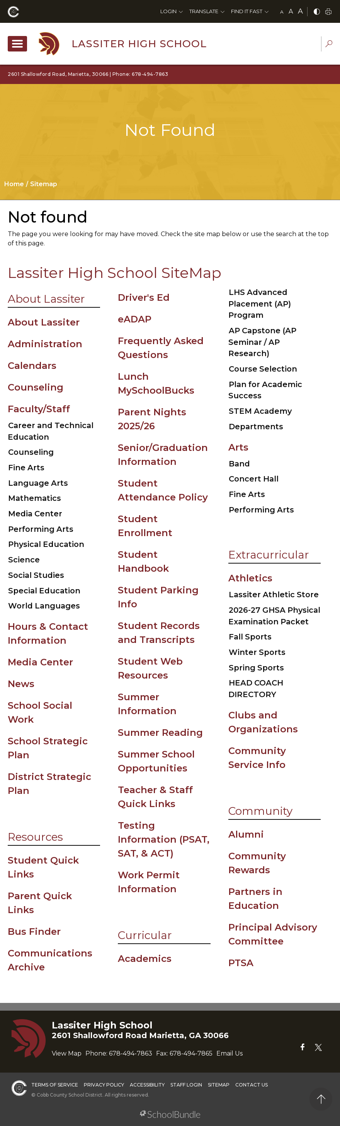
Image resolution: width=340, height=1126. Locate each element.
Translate (203, 11)
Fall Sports (250, 636)
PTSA (240, 962)
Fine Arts (26, 467)
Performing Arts (40, 529)
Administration (45, 344)
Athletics (250, 578)
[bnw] (317, 12)
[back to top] (320, 1099)
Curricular (145, 935)
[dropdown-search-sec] (328, 44)
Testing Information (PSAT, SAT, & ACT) (163, 839)
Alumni (246, 834)
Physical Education (46, 544)
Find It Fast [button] (246, 11)
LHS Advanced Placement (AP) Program (259, 304)
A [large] (300, 11)
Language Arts (38, 483)
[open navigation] (17, 43)
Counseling (35, 387)
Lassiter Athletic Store (274, 594)
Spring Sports (256, 667)
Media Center (35, 513)
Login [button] (168, 11)
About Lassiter (46, 298)
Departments (256, 426)
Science (24, 559)
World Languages (44, 605)
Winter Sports (257, 652)
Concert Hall (254, 478)
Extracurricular (268, 554)
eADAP (134, 319)
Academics (145, 958)
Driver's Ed (144, 297)
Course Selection (263, 369)
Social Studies (36, 575)
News (21, 683)
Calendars (32, 365)
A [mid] (291, 11)
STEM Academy (260, 411)
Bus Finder (34, 931)
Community (260, 811)
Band (239, 463)
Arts (238, 447)
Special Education (44, 590)
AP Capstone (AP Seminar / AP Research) (262, 342)
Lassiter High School (139, 44)
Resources (35, 836)
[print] (328, 12)
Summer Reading (160, 732)
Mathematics (34, 498)
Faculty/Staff (39, 409)
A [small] (282, 12)
